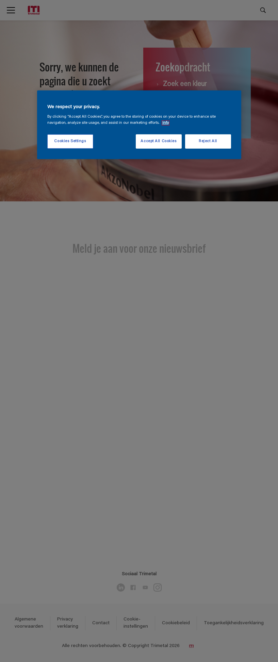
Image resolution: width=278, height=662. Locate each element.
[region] (139, 124)
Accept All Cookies (158, 141)
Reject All (208, 141)
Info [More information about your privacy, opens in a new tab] (165, 123)
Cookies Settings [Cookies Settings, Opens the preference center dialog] (70, 141)
